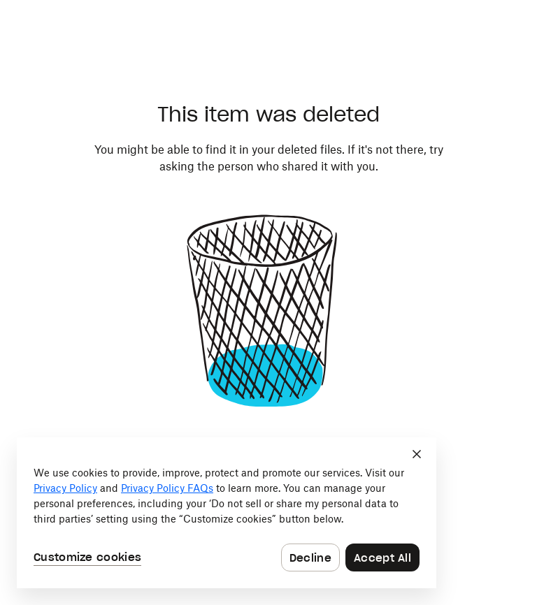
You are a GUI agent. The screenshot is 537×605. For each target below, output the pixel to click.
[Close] (417, 454)
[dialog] (226, 512)
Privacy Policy (65, 488)
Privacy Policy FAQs (167, 488)
